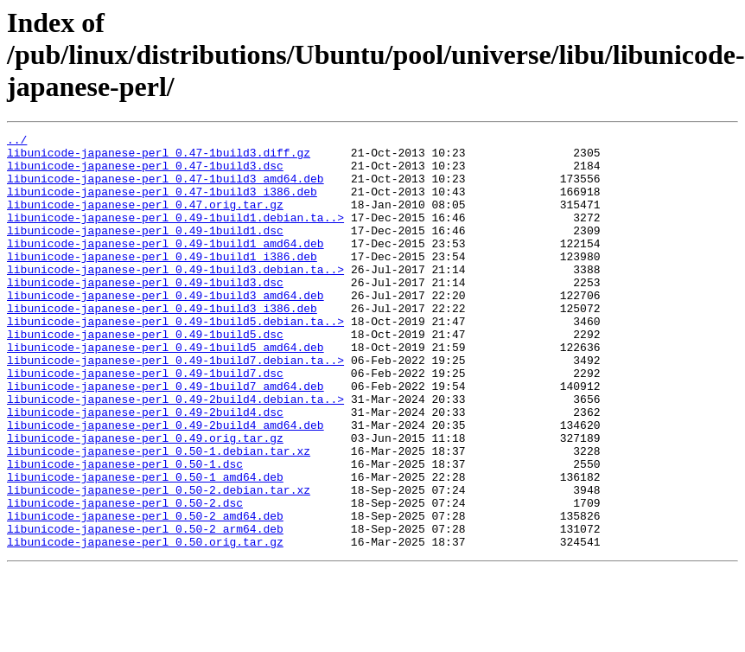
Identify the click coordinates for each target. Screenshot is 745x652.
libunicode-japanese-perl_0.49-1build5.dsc (145, 375)
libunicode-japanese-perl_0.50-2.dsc (125, 577)
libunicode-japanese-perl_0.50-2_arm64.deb (145, 609)
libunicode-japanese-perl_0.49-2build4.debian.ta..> (175, 453)
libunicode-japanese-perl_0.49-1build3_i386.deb (162, 344)
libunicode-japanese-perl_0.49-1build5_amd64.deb (165, 391)
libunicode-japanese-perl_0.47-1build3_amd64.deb (165, 188)
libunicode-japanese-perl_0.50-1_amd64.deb (145, 546)
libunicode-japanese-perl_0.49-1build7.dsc (145, 422)
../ (17, 142)
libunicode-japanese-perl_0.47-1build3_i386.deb (162, 204)
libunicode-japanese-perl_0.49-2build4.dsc (145, 468)
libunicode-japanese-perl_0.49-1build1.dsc (145, 251)
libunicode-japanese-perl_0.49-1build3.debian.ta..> (175, 297)
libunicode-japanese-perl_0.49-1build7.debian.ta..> (175, 406)
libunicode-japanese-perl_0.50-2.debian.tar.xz (158, 562)
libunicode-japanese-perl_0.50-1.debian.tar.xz (158, 515)
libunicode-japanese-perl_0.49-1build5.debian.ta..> (175, 360)
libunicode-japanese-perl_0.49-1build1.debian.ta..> (175, 235)
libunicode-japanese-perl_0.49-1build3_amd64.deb (165, 328)
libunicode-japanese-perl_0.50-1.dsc (125, 531)
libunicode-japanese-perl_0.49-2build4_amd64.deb (165, 484)
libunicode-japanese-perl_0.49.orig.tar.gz (145, 500)
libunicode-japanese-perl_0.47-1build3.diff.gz (158, 157)
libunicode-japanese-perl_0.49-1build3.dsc (145, 313)
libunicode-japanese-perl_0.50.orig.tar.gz (145, 624)
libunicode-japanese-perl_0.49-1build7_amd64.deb (165, 437)
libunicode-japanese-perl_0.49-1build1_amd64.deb (165, 266)
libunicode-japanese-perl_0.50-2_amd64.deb (145, 593)
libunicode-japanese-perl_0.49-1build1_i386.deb (162, 282)
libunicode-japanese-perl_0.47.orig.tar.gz (145, 219)
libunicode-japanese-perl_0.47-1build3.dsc (145, 173)
